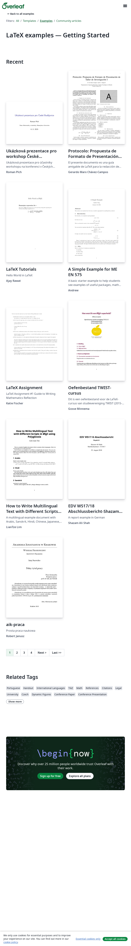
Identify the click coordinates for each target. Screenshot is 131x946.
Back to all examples (20, 13)
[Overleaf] (13, 6)
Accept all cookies (115, 939)
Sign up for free (50, 776)
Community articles (68, 21)
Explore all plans (80, 776)
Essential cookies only (88, 938)
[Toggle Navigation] (125, 5)
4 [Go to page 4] (31, 653)
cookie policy (10, 942)
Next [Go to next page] (42, 653)
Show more (15, 701)
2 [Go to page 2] (17, 653)
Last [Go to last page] (56, 653)
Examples (46, 21)
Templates (29, 21)
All (17, 21)
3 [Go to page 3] (24, 653)
